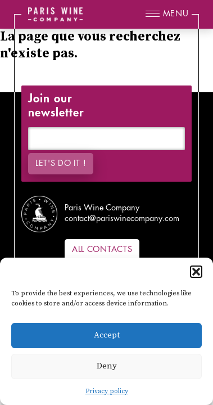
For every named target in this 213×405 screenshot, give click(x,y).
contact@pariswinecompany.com (122, 218)
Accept (107, 335)
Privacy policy (106, 391)
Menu (176, 14)
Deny (107, 366)
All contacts (102, 249)
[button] (196, 271)
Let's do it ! (60, 163)
